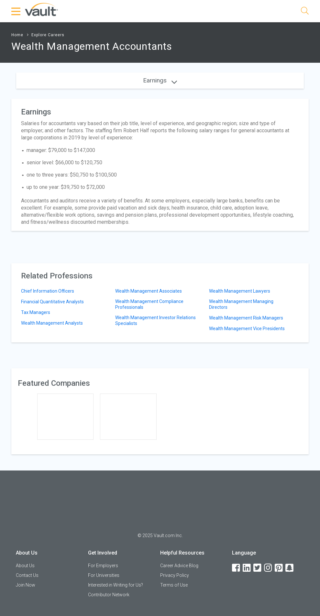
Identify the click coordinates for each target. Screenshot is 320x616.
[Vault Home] (41, 9)
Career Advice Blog (179, 565)
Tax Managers (35, 312)
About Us (25, 565)
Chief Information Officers (47, 291)
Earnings (160, 80)
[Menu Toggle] (16, 11)
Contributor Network (108, 594)
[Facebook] (236, 568)
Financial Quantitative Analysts (52, 301)
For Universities (103, 575)
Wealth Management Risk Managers (246, 317)
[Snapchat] (289, 568)
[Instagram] (268, 568)
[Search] (305, 12)
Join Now (25, 585)
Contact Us (27, 575)
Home (17, 35)
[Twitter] (257, 568)
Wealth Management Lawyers (239, 291)
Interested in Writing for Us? (115, 585)
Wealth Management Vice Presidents (247, 328)
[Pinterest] (279, 568)
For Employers (103, 565)
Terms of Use (174, 585)
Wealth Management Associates (148, 291)
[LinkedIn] (247, 568)
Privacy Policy (174, 575)
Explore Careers (47, 35)
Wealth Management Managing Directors (241, 304)
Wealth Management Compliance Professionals (149, 304)
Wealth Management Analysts (52, 323)
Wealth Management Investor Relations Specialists (155, 320)
